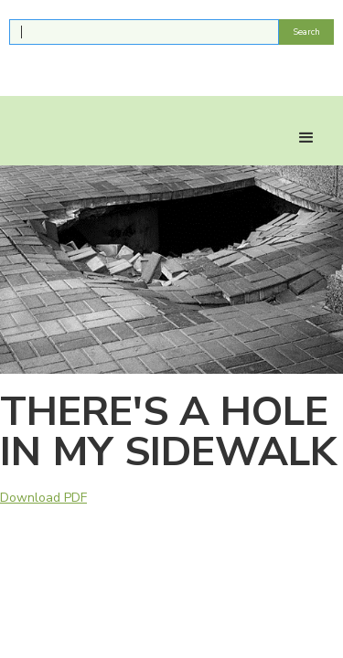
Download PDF (43, 497)
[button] (306, 138)
